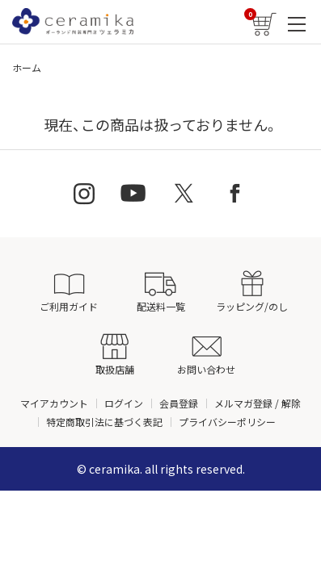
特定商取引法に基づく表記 (104, 421)
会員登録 (178, 403)
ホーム (26, 67)
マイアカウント (54, 403)
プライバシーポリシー (227, 421)
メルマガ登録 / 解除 (257, 403)
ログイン (123, 403)
